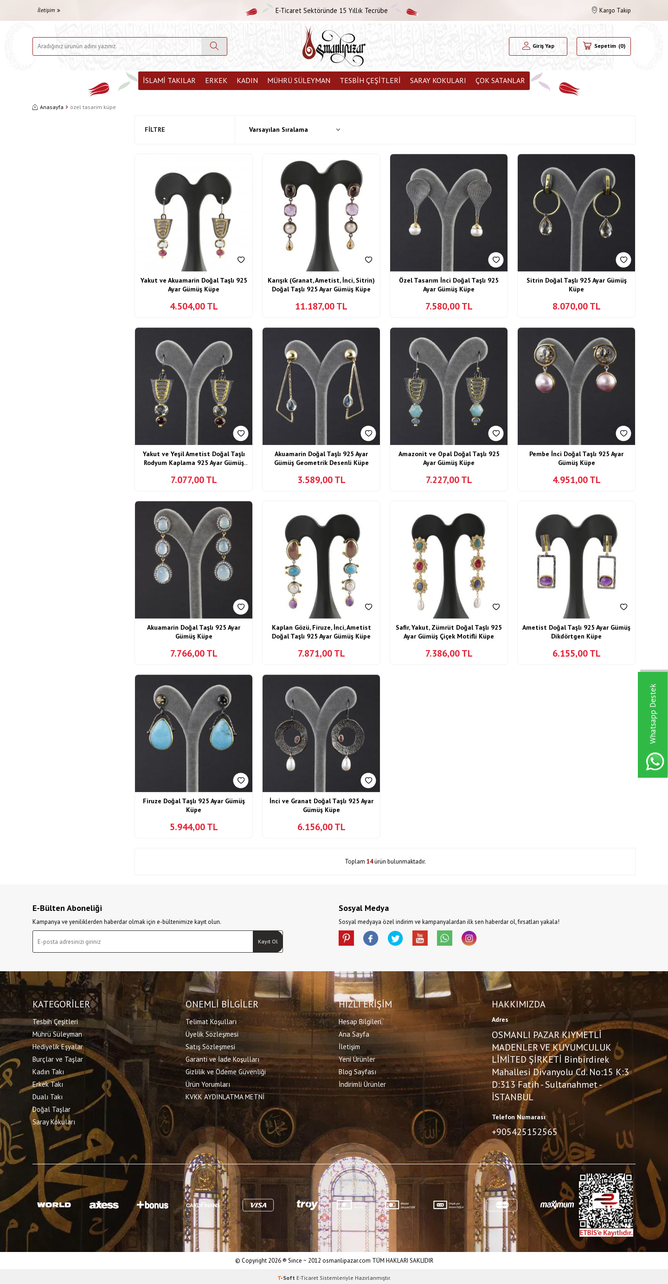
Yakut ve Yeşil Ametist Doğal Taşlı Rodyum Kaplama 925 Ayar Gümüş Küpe (194, 459)
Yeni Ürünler (357, 1057)
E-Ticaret (307, 1274)
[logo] (334, 46)
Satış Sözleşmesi (210, 1045)
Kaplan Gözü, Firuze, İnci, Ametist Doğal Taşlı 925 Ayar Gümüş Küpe (321, 632)
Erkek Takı (47, 1082)
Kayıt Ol (268, 941)
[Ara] (214, 46)
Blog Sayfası (357, 1070)
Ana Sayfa (354, 1032)
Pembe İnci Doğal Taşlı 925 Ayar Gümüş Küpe (576, 458)
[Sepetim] (604, 46)
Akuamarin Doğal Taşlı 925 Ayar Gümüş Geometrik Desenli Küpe (321, 458)
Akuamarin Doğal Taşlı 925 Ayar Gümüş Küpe (193, 632)
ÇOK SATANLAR (500, 80)
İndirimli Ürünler (362, 1082)
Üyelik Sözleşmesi (212, 1032)
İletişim (48, 9)
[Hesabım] (538, 46)
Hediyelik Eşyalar (57, 1045)
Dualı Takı (47, 1095)
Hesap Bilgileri (360, 1020)
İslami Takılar (169, 80)
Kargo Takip (611, 10)
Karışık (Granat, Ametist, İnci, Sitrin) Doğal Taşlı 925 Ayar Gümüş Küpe (321, 285)
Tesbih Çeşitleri (370, 80)
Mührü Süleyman (298, 80)
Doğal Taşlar (51, 1107)
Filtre (155, 129)
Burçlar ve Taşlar (57, 1057)
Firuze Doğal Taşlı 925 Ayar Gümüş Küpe (194, 805)
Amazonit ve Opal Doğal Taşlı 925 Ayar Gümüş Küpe (449, 458)
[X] (403, 939)
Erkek (216, 80)
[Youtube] (431, 939)
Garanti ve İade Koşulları (222, 1057)
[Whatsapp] (459, 939)
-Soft (286, 1274)
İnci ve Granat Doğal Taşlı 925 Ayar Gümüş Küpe (321, 805)
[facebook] (375, 939)
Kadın (247, 80)
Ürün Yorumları (208, 1082)
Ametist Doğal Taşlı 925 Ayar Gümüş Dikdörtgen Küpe (576, 632)
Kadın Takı (48, 1070)
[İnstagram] (487, 939)
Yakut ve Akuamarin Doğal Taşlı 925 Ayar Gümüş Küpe (194, 285)
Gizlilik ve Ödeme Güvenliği (226, 1070)
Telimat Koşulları (211, 1020)
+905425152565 (525, 1130)
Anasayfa (48, 106)
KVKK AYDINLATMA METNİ (225, 1095)
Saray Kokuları (438, 80)
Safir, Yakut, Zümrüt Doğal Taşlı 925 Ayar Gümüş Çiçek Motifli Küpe (449, 632)
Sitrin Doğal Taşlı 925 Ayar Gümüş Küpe (577, 285)
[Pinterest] (348, 939)
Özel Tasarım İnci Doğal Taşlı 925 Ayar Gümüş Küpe (449, 285)
